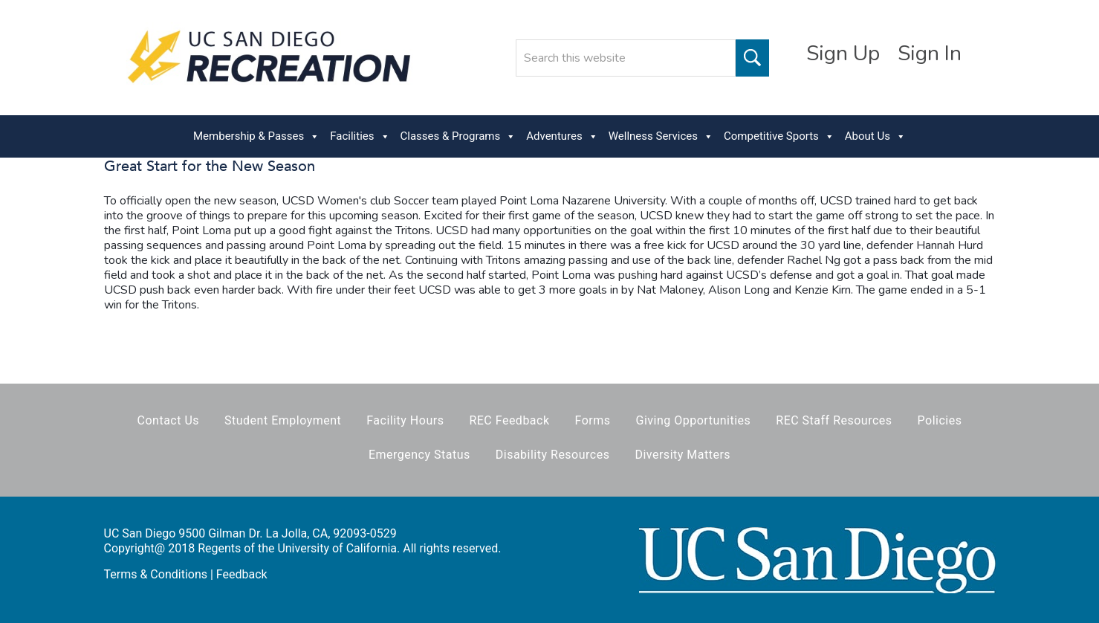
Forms (593, 420)
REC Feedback (509, 420)
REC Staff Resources (834, 420)
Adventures (561, 136)
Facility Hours (405, 420)
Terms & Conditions (156, 574)
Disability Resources (553, 455)
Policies (940, 420)
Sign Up (843, 53)
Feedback (242, 574)
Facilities (359, 136)
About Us (875, 136)
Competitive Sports (779, 136)
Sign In (930, 53)
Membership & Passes (256, 136)
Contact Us (168, 420)
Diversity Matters (682, 455)
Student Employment (282, 420)
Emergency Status (419, 455)
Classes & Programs (458, 136)
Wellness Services (661, 136)
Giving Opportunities (693, 420)
